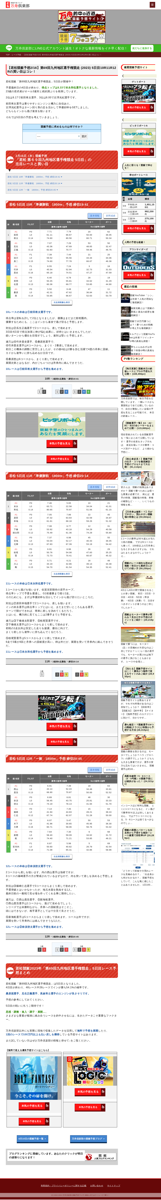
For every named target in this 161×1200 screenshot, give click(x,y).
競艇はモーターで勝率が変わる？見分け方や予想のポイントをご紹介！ (139, 618)
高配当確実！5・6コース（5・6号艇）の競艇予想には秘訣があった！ (139, 779)
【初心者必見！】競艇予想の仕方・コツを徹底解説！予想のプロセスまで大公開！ (139, 463)
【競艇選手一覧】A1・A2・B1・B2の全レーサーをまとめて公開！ (139, 426)
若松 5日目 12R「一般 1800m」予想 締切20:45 (33, 190)
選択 (84, 136)
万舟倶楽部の (88, 1139)
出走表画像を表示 (62, 303)
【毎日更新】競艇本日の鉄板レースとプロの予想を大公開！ (139, 372)
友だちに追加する (142, 48)
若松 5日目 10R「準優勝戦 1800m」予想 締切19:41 (35, 177)
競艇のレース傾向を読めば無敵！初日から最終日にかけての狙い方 (139, 566)
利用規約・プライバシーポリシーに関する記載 (63, 1186)
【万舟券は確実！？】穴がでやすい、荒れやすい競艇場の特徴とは (139, 515)
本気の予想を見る (63, 444)
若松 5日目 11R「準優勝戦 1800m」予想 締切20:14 (35, 184)
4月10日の (33, 1139)
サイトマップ (113, 1186)
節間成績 (110, 216)
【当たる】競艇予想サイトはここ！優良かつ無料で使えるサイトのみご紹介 (139, 672)
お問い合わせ (96, 1186)
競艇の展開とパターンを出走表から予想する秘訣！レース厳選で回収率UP (139, 833)
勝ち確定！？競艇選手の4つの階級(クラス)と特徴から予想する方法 (139, 728)
